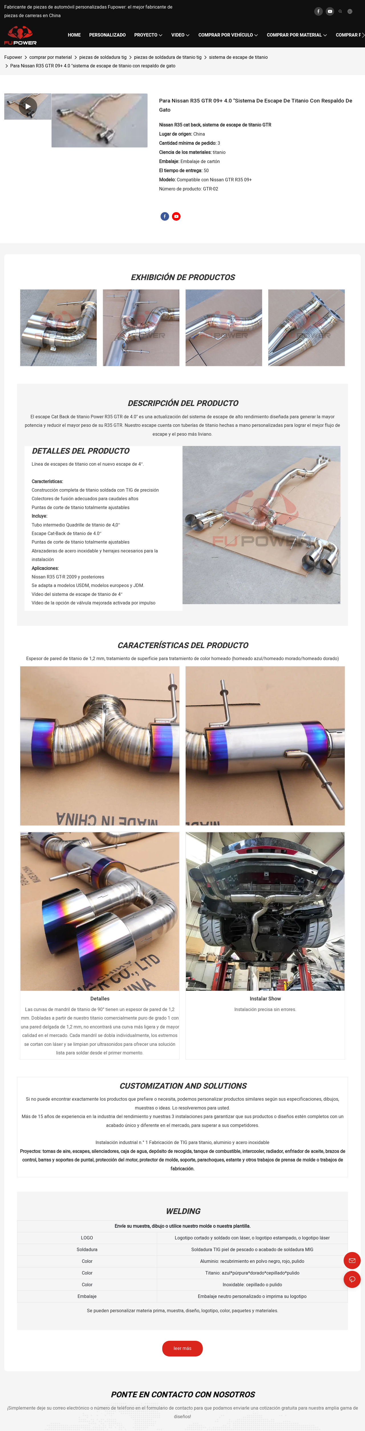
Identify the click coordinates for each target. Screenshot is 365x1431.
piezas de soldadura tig (103, 57)
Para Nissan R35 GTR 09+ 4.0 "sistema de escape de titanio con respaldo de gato (92, 66)
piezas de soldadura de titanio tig (168, 57)
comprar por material (50, 57)
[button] (363, 35)
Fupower (13, 57)
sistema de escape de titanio (238, 57)
